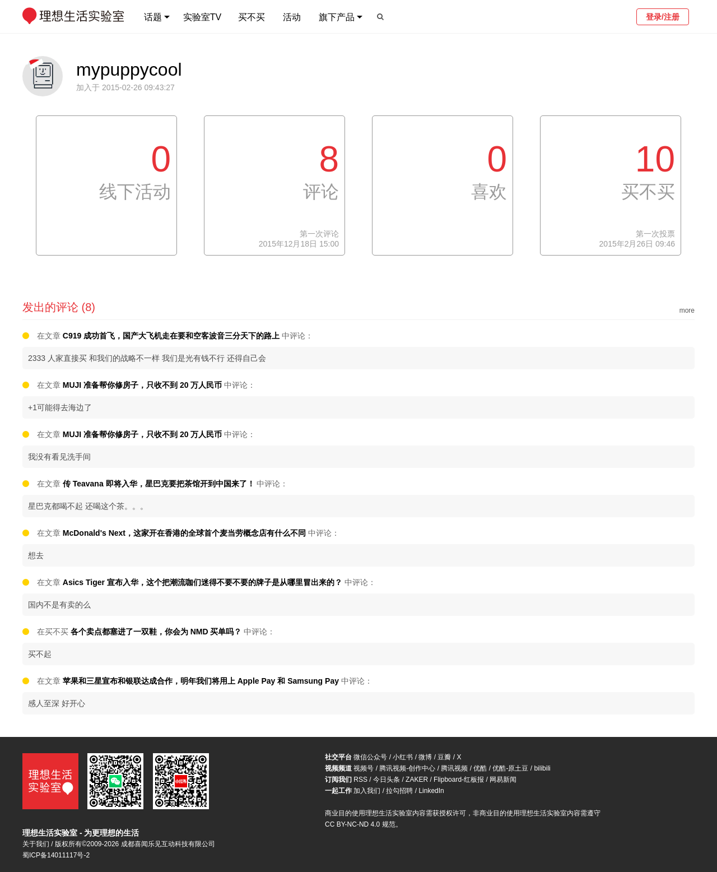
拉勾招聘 (399, 791)
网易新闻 (503, 779)
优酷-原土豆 (510, 768)
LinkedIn (431, 791)
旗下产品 (337, 17)
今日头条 (386, 779)
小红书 (403, 757)
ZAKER (417, 779)
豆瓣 (444, 757)
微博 (425, 757)
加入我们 (366, 791)
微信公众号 (370, 757)
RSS (360, 779)
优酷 (480, 768)
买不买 (251, 17)
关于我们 (35, 844)
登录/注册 (662, 16)
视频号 (363, 768)
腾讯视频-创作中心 (407, 768)
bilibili (542, 768)
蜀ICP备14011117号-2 (56, 855)
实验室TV (202, 17)
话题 (153, 17)
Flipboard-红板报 (459, 779)
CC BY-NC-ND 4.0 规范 (360, 824)
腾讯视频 (454, 768)
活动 (292, 17)
